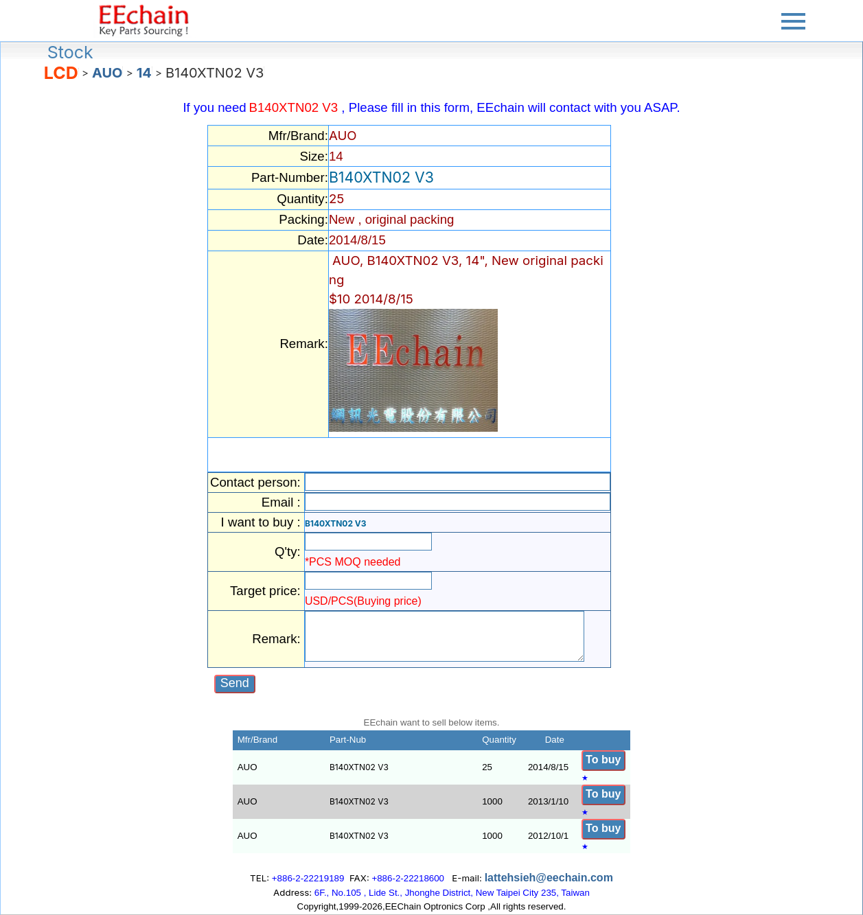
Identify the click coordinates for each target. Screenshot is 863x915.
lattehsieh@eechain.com (549, 877)
